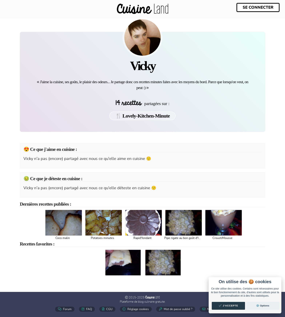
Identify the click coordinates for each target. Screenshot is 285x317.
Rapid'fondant (142, 238)
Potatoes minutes (102, 238)
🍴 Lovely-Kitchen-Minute (142, 116)
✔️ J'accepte (228, 305)
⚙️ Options (262, 305)
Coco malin (62, 238)
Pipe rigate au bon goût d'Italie (182, 238)
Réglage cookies (136, 309)
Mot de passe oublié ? (175, 309)
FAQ (87, 309)
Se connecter (258, 7)
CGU (107, 309)
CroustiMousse (222, 238)
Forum (65, 309)
